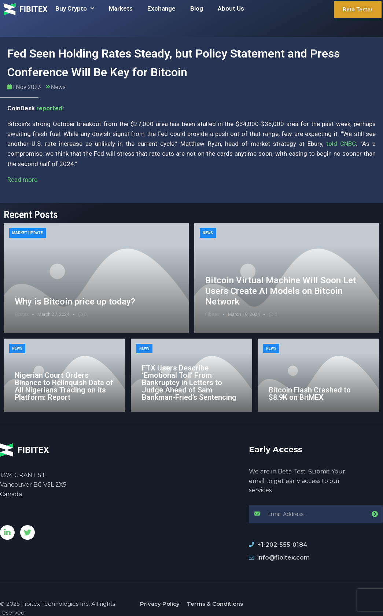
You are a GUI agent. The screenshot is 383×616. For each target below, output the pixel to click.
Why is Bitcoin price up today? (75, 301)
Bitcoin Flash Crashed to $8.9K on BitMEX (310, 394)
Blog (196, 8)
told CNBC (341, 143)
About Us (231, 8)
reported (49, 108)
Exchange (161, 8)
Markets (121, 8)
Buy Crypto (74, 8)
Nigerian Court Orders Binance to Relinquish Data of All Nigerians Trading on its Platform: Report (64, 386)
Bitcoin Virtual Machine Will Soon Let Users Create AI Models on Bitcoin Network (280, 291)
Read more (22, 179)
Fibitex (22, 314)
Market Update (27, 233)
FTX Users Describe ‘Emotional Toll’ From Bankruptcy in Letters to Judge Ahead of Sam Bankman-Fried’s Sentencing (189, 383)
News (58, 86)
